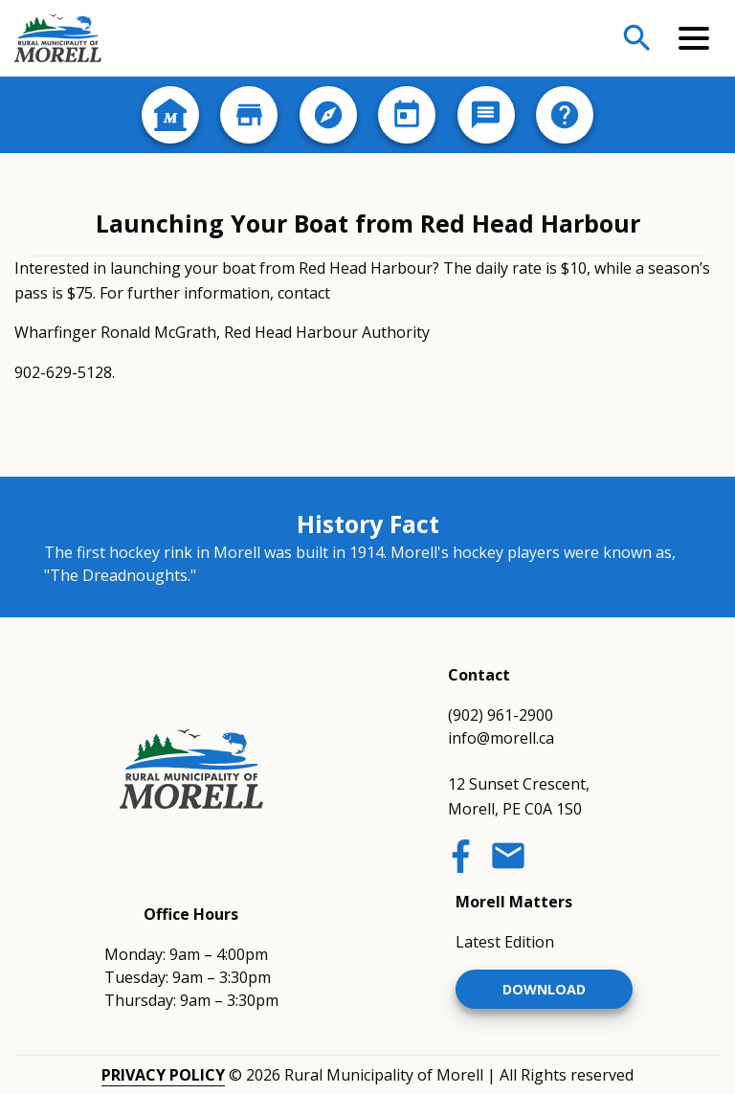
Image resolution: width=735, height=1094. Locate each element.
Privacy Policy (163, 1074)
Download (544, 989)
